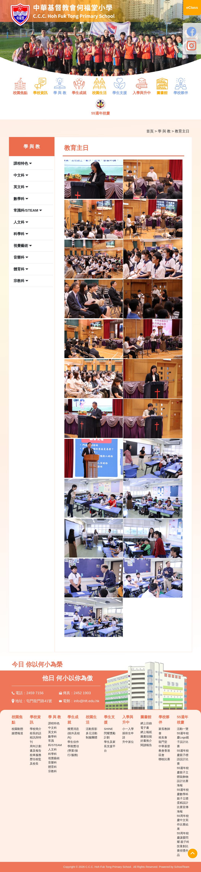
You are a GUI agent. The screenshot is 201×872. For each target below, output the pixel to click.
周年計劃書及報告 (35, 748)
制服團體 (91, 737)
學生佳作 (73, 741)
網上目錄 (146, 723)
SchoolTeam (181, 866)
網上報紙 (146, 732)
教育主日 (182, 131)
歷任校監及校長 (35, 761)
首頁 (150, 131)
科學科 (52, 753)
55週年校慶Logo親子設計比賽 (183, 740)
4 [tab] (95, 70)
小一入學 (128, 728)
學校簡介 (35, 728)
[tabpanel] (100, 40)
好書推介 (146, 740)
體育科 (52, 766)
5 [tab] (100, 70)
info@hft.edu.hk (86, 701)
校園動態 (17, 728)
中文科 (52, 727)
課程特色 (54, 723)
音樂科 (52, 762)
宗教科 (52, 771)
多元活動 (91, 733)
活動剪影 (91, 728)
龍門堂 (163, 741)
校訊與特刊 (35, 739)
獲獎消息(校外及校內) (73, 733)
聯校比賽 (164, 759)
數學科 (52, 736)
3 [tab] (89, 70)
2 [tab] (83, 70)
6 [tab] (106, 70)
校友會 (163, 737)
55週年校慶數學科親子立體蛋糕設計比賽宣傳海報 (183, 800)
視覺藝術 (54, 758)
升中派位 (128, 741)
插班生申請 (128, 735)
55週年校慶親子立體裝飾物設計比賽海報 (183, 776)
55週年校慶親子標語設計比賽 (183, 757)
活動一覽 (182, 728)
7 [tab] (112, 70)
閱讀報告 (146, 745)
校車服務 (35, 755)
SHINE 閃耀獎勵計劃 (109, 733)
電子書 (144, 727)
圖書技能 (146, 736)
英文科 (52, 732)
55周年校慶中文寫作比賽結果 (183, 822)
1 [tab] (77, 70)
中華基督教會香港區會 (164, 751)
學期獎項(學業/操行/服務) (73, 751)
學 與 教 (164, 131)
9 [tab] (123, 70)
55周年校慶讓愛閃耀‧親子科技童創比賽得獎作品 (183, 844)
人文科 (52, 749)
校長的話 (35, 733)
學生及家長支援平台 (109, 746)
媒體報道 (17, 733)
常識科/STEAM (55, 743)
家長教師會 (164, 731)
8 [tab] (118, 70)
